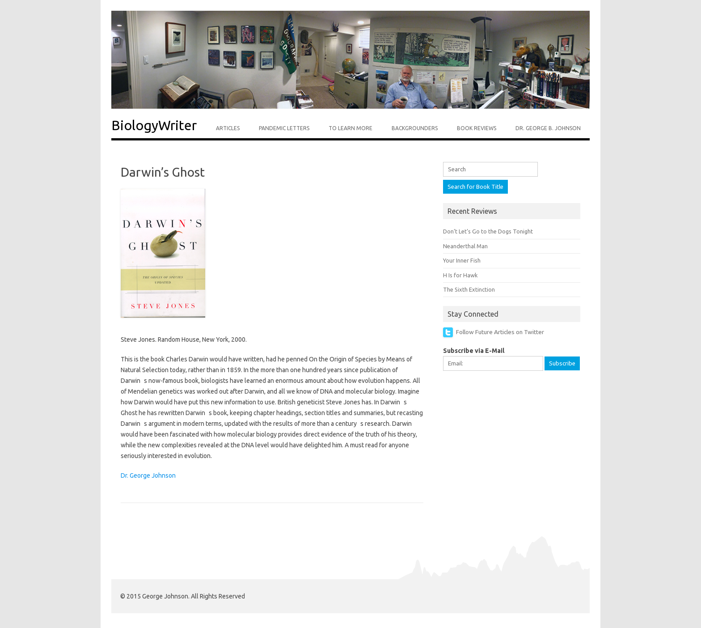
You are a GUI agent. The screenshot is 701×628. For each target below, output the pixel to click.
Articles (228, 128)
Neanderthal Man (465, 246)
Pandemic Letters (284, 128)
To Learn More (350, 128)
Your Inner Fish (462, 260)
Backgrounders (415, 128)
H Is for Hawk (460, 275)
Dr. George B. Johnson (548, 128)
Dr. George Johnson (148, 475)
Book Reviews (476, 128)
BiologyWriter (154, 125)
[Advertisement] (510, 439)
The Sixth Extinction (469, 289)
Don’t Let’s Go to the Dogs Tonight (488, 231)
